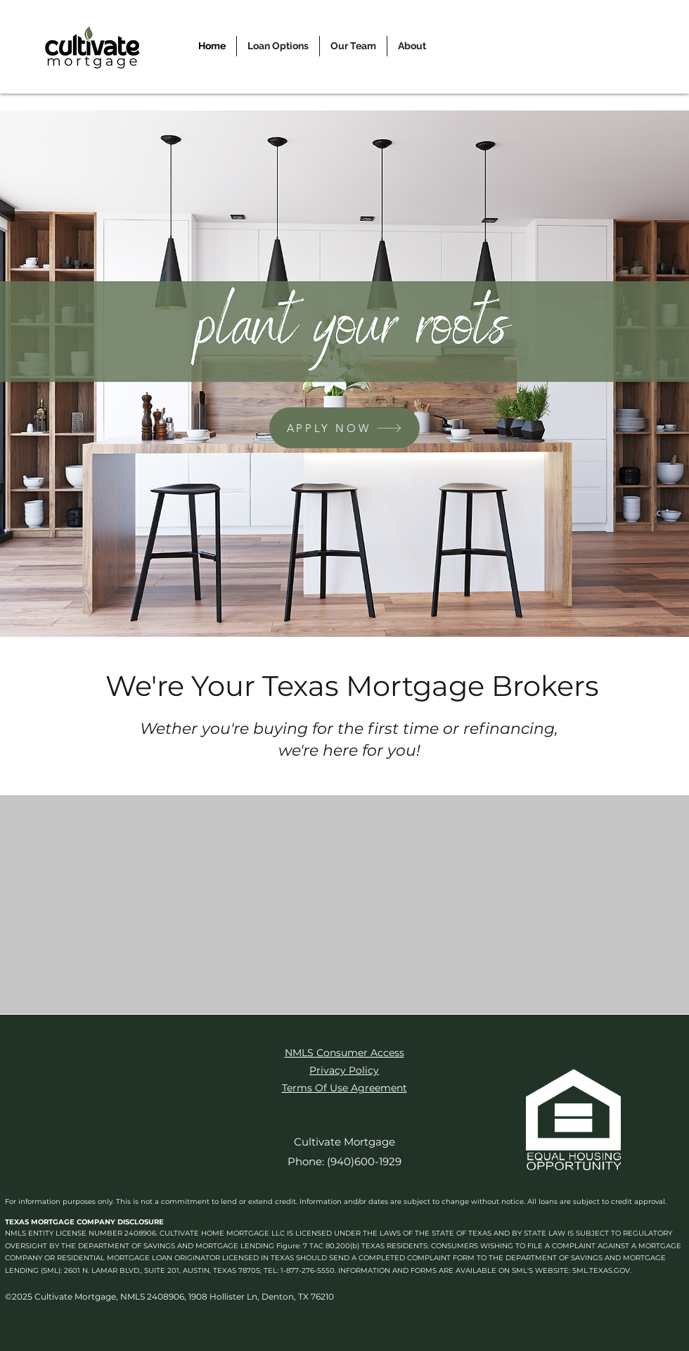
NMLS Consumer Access (344, 1052)
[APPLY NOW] (344, 427)
